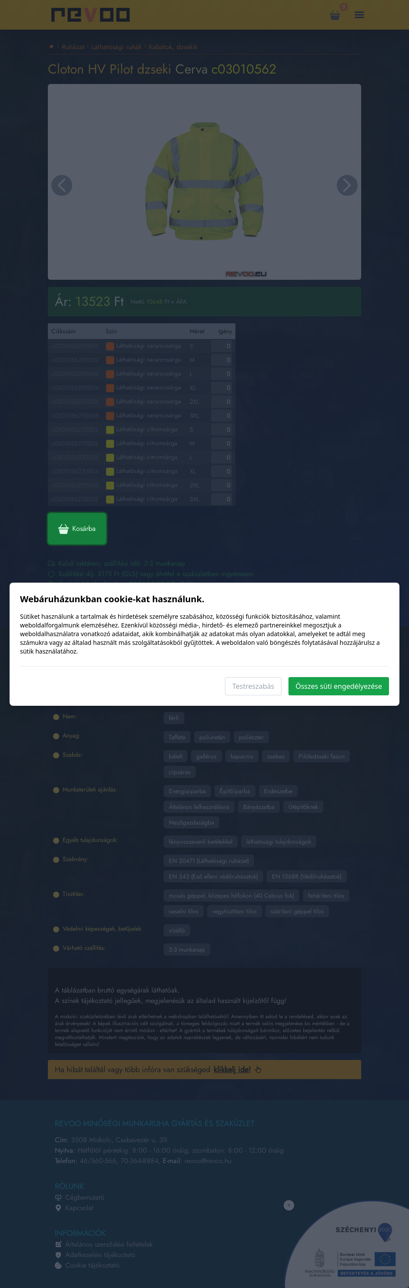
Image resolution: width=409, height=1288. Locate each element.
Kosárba (77, 528)
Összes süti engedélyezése (338, 686)
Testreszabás (253, 686)
